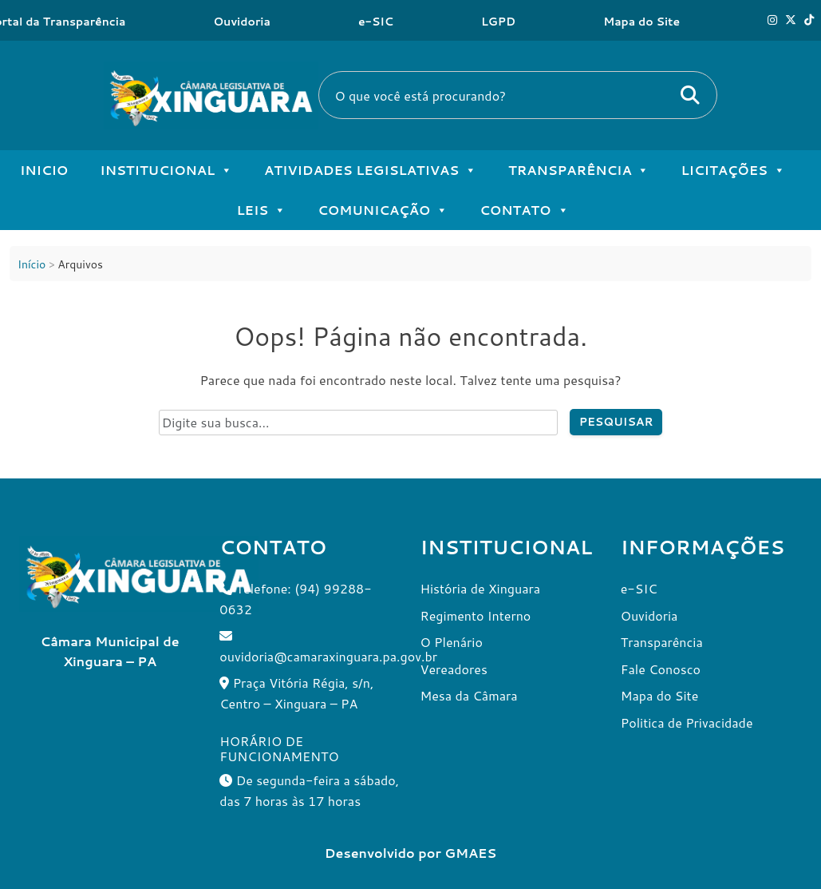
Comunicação (383, 210)
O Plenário (451, 642)
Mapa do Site (660, 695)
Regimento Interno (475, 615)
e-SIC (375, 22)
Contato (524, 210)
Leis (261, 210)
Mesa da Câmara (469, 695)
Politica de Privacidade (687, 722)
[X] (790, 20)
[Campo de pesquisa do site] (358, 422)
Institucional (166, 170)
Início (31, 264)
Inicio (44, 170)
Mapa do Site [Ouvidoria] (641, 22)
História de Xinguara (480, 588)
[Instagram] (772, 20)
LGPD (498, 22)
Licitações (733, 170)
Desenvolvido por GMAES (410, 852)
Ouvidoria (241, 22)
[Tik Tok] (809, 20)
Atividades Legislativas (370, 170)
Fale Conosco (661, 669)
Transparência (578, 170)
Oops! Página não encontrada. (410, 336)
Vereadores (453, 669)
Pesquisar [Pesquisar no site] (616, 422)
